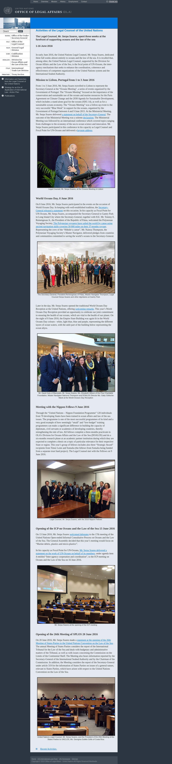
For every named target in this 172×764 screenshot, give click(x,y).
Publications (10, 96)
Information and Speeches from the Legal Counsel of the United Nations (15, 81)
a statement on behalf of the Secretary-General (83, 114)
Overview (44, 2)
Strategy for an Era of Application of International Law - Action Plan (16, 89)
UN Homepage (64, 759)
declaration (88, 117)
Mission (54, 2)
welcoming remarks (84, 309)
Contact (84, 2)
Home (35, 2)
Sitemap (75, 759)
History (62, 2)
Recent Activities (48, 749)
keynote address (84, 130)
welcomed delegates (79, 534)
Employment (73, 2)
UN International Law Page (48, 759)
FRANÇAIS (113, 2)
